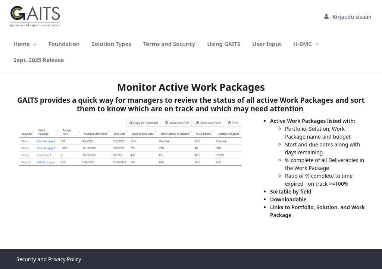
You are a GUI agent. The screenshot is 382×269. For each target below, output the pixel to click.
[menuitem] (25, 44)
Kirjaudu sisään (347, 16)
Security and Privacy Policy (48, 259)
